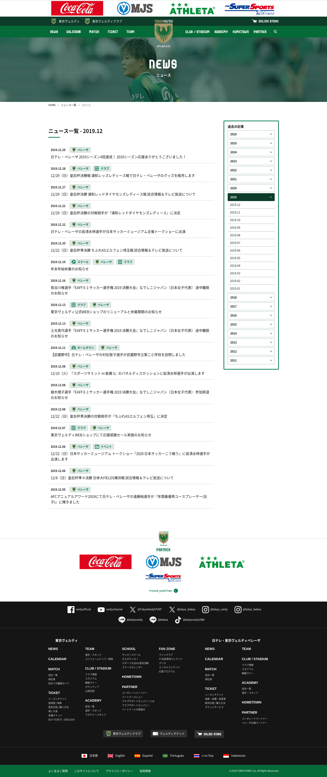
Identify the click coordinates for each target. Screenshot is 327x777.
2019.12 (235, 205)
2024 (233, 152)
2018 (233, 297)
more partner (160, 590)
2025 (233, 143)
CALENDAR (73, 31)
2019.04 (235, 266)
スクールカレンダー (132, 667)
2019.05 (235, 258)
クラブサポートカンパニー (136, 705)
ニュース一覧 (68, 105)
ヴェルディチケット (172, 734)
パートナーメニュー (132, 697)
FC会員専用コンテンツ (171, 659)
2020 (233, 188)
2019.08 (235, 235)
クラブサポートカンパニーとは (138, 701)
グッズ (162, 663)
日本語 (90, 755)
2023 (233, 161)
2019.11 (235, 212)
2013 (233, 342)
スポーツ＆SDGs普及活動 (135, 663)
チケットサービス (214, 707)
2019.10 (235, 220)
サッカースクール (131, 654)
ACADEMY (221, 31)
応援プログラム (167, 671)
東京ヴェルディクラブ (107, 21)
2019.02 (235, 281)
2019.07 (235, 243)
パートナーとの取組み (133, 709)
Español (144, 755)
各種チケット (55, 715)
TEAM (131, 31)
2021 (233, 179)
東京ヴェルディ (69, 21)
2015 (233, 324)
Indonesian (234, 755)
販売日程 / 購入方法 (58, 707)
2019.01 (235, 288)
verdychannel (110, 609)
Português (173, 755)
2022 (233, 170)
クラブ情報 (91, 674)
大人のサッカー (130, 659)
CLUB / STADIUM (198, 31)
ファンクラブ (166, 654)
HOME (52, 105)
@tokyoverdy (130, 620)
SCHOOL (129, 649)
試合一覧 (53, 675)
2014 (233, 333)
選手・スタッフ (93, 654)
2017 (233, 306)
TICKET (113, 31)
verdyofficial (79, 609)
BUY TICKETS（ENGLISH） (62, 719)
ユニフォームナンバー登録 (99, 659)
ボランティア (92, 686)
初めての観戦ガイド (58, 683)
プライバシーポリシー (119, 771)
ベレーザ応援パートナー (254, 722)
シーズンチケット (57, 698)
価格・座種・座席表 (215, 698)
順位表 (51, 679)
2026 (233, 134)
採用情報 (145, 771)
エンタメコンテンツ (169, 667)
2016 (233, 315)
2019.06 (235, 250)
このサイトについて (86, 771)
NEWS (54, 31)
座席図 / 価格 (55, 703)
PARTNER (260, 31)
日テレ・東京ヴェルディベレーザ (236, 640)
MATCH (94, 31)
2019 (233, 197)
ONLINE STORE (269, 21)
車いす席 (53, 711)
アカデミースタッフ (95, 714)
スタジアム (91, 678)
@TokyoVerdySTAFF (145, 609)
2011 (233, 360)
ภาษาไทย (203, 755)
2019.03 (235, 273)
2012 (233, 351)
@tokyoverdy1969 (189, 620)
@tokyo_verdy (215, 609)
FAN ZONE (167, 649)
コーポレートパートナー (134, 692)
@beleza (159, 620)
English (116, 755)
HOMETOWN (241, 31)
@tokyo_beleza (182, 609)
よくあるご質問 (58, 771)
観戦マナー (91, 682)
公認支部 (89, 691)
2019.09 (235, 227)
